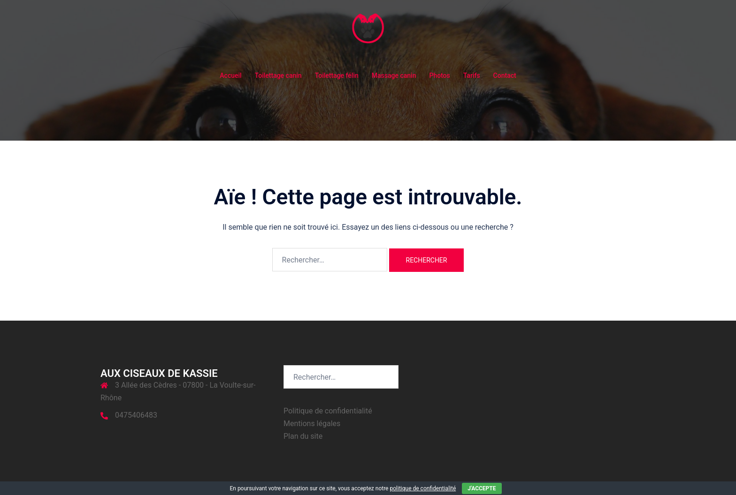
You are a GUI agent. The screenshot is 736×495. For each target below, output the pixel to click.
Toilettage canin (278, 75)
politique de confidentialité (423, 488)
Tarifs (471, 75)
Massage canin (394, 75)
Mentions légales (312, 423)
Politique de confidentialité (328, 410)
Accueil (230, 75)
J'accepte (482, 488)
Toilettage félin (337, 75)
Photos (439, 75)
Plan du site (303, 436)
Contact (504, 75)
